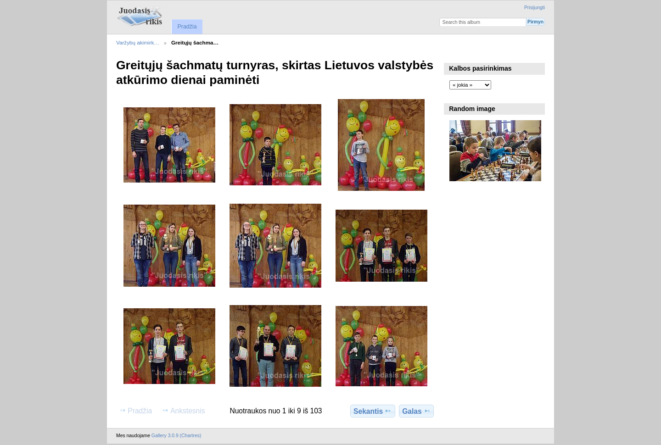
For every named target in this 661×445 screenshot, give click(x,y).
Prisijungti (534, 7)
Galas (416, 411)
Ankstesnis (183, 410)
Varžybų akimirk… (137, 42)
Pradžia (186, 26)
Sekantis (372, 411)
